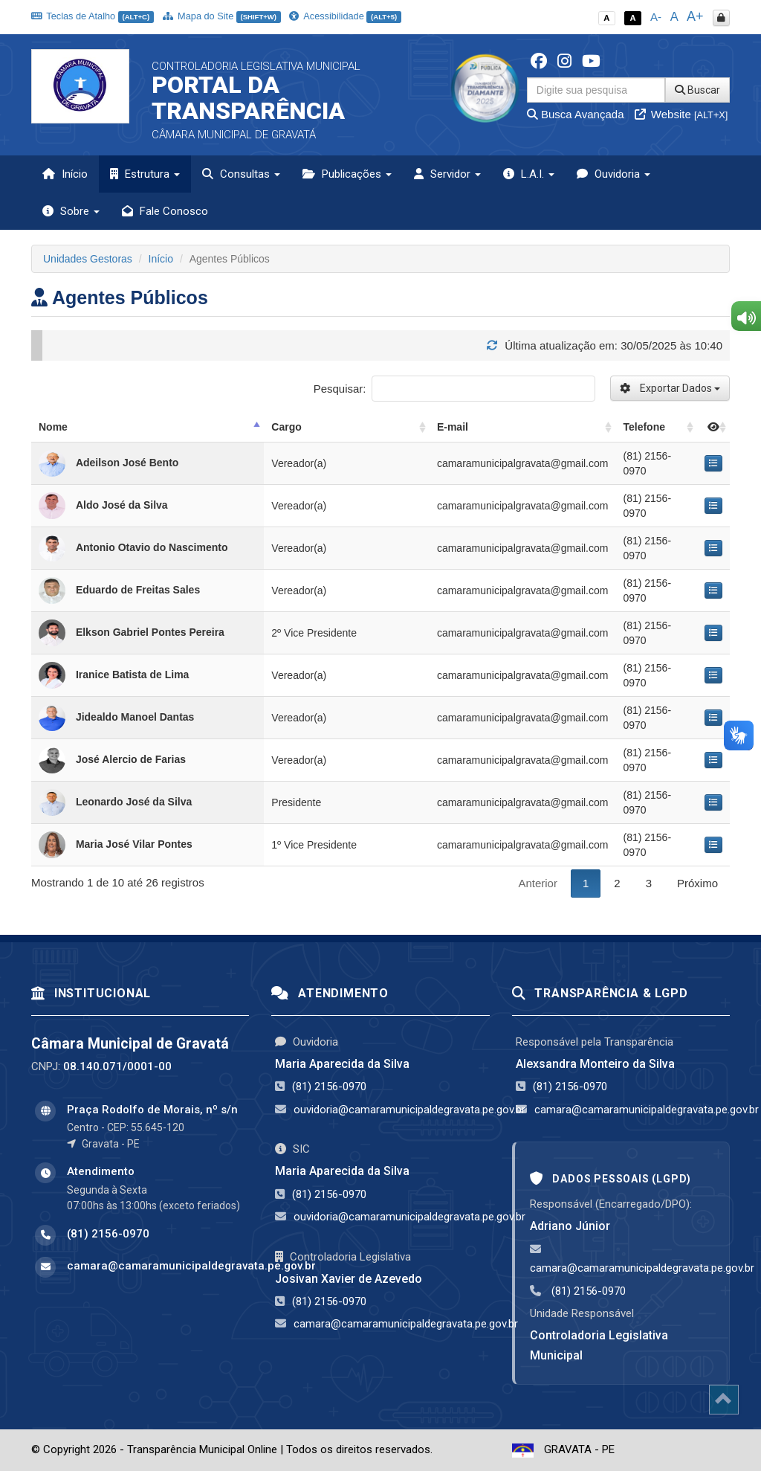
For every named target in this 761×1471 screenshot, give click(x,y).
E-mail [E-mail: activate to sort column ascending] (452, 427)
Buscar (697, 90)
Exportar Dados (670, 388)
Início (65, 174)
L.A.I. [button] (528, 174)
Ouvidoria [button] (613, 174)
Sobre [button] (71, 211)
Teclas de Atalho (92, 16)
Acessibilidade (345, 16)
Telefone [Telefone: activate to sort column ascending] (644, 427)
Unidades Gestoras (87, 259)
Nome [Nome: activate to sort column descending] (53, 427)
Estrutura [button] (145, 174)
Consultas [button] (241, 174)
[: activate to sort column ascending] (713, 427)
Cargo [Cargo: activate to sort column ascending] (286, 427)
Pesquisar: (454, 389)
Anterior (537, 883)
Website (681, 114)
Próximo (697, 883)
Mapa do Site (222, 16)
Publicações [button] (347, 174)
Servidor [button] (447, 174)
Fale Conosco (165, 211)
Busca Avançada (575, 114)
